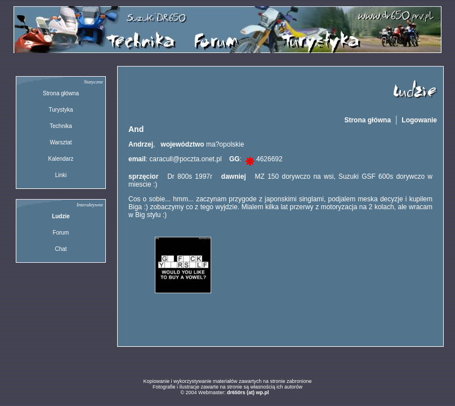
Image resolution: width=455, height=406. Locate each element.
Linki (61, 175)
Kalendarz (60, 159)
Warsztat (61, 142)
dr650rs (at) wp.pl (248, 392)
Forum (61, 233)
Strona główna (61, 93)
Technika (61, 126)
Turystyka (61, 110)
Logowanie (419, 120)
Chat (60, 249)
